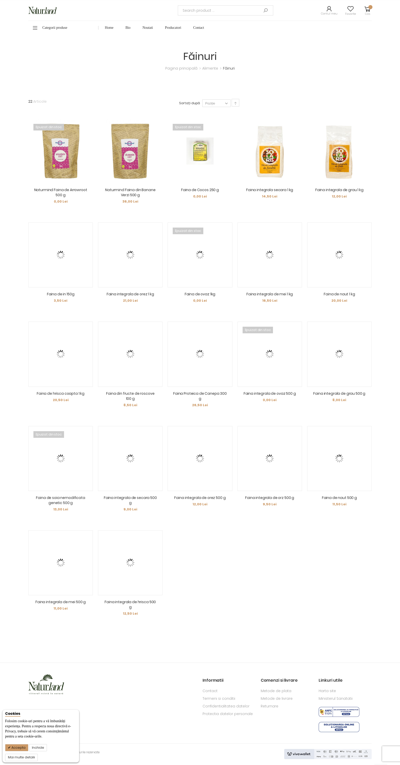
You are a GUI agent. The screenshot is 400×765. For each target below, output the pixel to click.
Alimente (210, 68)
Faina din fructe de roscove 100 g (130, 396)
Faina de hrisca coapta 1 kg (60, 393)
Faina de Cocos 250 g (200, 189)
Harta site (327, 690)
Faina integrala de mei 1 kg (269, 294)
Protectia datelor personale (228, 713)
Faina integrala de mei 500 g (60, 601)
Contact (210, 690)
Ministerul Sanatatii (336, 698)
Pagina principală (181, 68)
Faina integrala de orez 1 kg (130, 294)
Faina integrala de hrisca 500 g (130, 604)
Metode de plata (276, 690)
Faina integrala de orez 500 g (200, 497)
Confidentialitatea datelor (226, 706)
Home (109, 28)
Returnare (269, 706)
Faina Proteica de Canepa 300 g (200, 396)
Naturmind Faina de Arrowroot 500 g (60, 192)
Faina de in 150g (60, 294)
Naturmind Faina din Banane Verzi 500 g (130, 192)
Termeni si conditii (219, 698)
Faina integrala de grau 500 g (339, 393)
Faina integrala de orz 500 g (269, 497)
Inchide (38, 747)
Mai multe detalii (21, 757)
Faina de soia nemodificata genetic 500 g (60, 500)
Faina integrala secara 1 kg (269, 189)
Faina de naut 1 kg (339, 294)
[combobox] (225, 10)
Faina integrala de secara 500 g (130, 500)
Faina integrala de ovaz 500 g (270, 393)
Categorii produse (54, 28)
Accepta (18, 747)
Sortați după (189, 103)
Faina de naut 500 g (339, 497)
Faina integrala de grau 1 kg (339, 189)
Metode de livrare (277, 698)
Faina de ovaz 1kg (200, 294)
